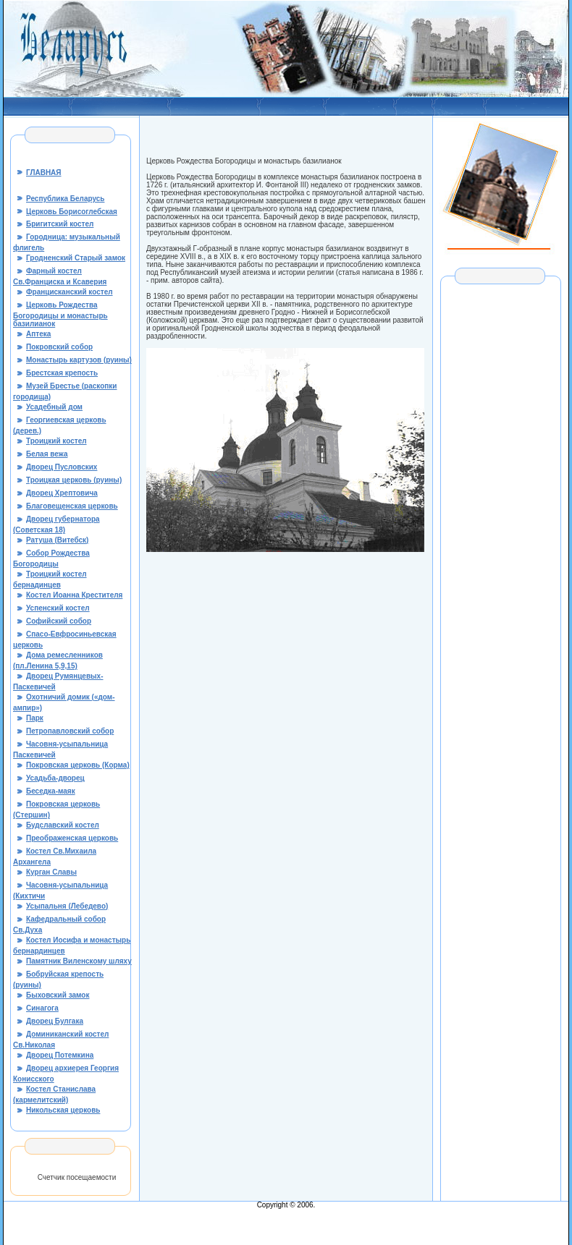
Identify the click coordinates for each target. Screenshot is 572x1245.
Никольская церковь (63, 1110)
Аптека (38, 334)
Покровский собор (59, 347)
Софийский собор (58, 621)
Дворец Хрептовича (62, 493)
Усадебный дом (54, 407)
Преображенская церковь (72, 838)
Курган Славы (51, 872)
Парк (34, 718)
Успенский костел (58, 608)
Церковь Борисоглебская (71, 212)
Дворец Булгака (54, 1021)
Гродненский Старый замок (75, 258)
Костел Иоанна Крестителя (74, 595)
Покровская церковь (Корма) (78, 765)
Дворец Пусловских (61, 467)
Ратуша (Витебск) (57, 540)
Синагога (42, 1008)
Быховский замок (57, 995)
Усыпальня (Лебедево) (67, 906)
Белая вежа (47, 454)
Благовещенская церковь (72, 506)
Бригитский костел (59, 224)
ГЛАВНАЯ (44, 173)
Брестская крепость (62, 373)
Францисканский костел (69, 292)
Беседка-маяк (50, 791)
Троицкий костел (56, 441)
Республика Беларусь (65, 199)
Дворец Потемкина (59, 1055)
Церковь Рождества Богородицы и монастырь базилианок (60, 314)
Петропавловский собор (70, 731)
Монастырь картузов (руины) (79, 360)
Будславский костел (62, 825)
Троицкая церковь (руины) (74, 480)
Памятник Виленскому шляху (79, 961)
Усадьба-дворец (55, 778)
